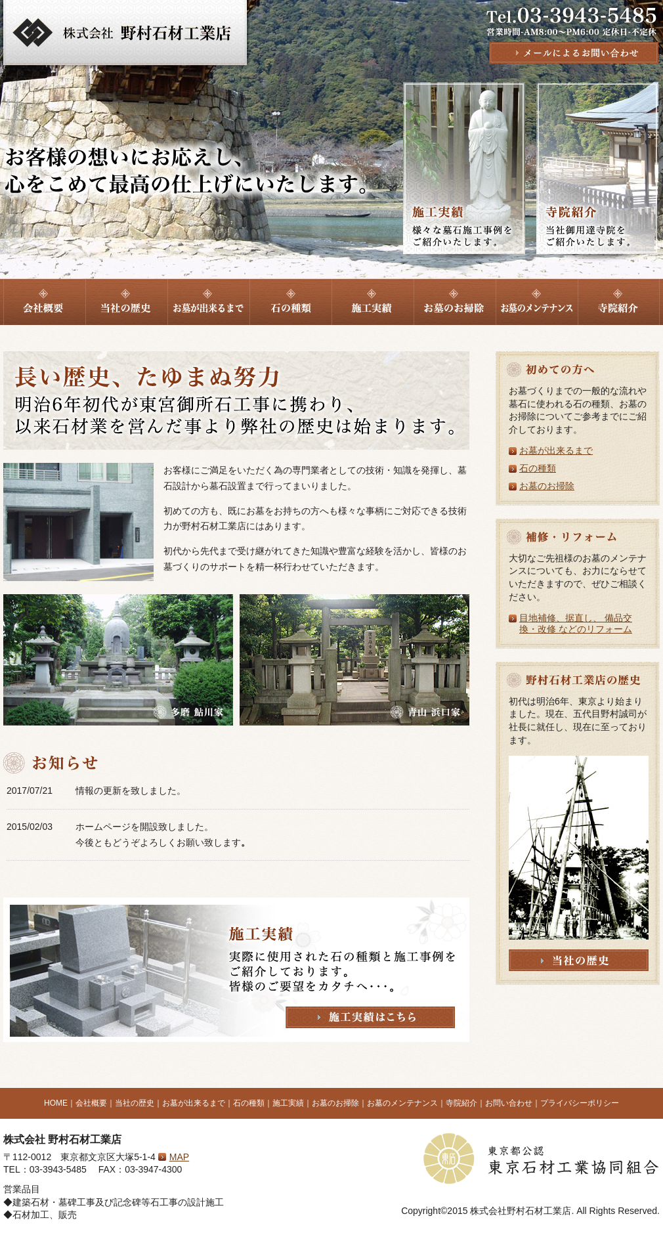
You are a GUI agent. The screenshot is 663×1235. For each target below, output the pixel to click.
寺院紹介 (461, 1103)
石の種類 (537, 468)
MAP (179, 1157)
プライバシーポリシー (579, 1103)
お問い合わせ (508, 1103)
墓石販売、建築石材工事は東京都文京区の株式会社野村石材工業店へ (124, 34)
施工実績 (288, 1103)
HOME (56, 1103)
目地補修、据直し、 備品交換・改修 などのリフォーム (575, 623)
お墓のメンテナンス (402, 1103)
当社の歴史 (134, 1103)
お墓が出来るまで (556, 450)
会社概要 (91, 1103)
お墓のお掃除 (546, 486)
